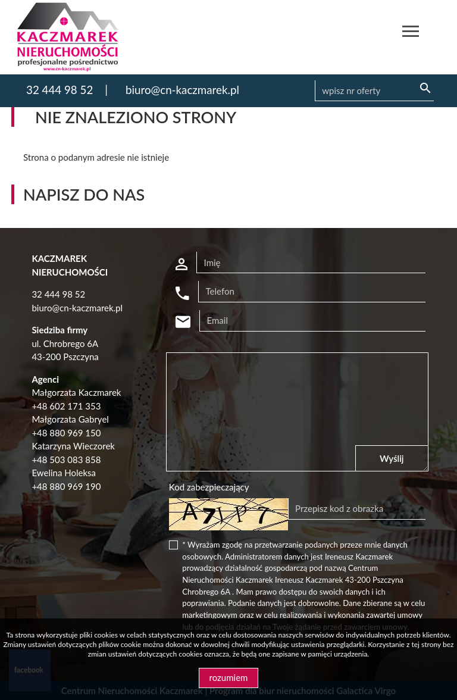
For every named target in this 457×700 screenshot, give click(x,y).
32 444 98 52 (59, 89)
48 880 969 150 (69, 432)
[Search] (374, 91)
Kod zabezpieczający (209, 487)
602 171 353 (75, 406)
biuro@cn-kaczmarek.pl (182, 89)
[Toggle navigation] (410, 33)
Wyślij (392, 458)
